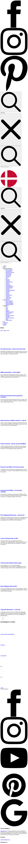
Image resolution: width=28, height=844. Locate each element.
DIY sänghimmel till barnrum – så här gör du (12, 515)
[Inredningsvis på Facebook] (14, 27)
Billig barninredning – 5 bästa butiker (10, 372)
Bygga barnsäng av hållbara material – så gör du (13, 420)
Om (4, 321)
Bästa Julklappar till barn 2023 (9, 586)
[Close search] (11, 129)
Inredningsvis (3, 831)
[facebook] (14, 716)
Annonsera (5, 322)
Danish (4, 324)
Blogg (5, 330)
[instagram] (14, 743)
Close (5, 266)
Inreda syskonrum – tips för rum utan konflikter (13, 443)
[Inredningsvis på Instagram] (14, 54)
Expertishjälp (6, 299)
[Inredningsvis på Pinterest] (14, 91)
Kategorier (6, 305)
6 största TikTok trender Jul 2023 (9, 538)
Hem (4, 267)
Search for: (3, 112)
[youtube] (14, 771)
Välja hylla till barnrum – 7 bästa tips (10, 609)
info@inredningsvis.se (5, 839)
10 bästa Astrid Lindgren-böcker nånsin (11, 563)
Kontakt (5, 323)
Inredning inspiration (8, 268)
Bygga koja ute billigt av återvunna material (12, 467)
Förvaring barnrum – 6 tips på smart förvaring (13, 349)
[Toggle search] (11, 102)
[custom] (14, 798)
